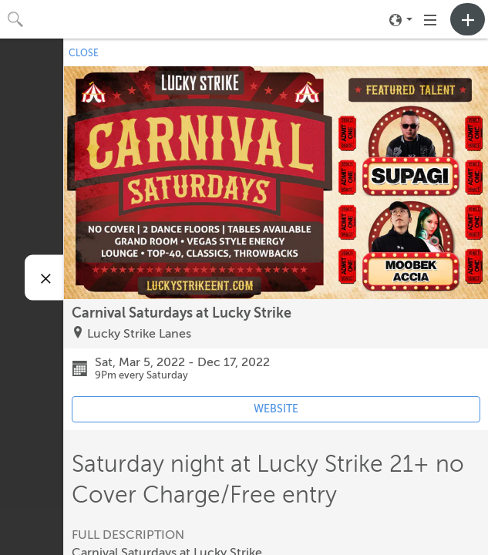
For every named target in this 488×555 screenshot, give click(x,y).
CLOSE (84, 53)
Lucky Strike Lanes (139, 334)
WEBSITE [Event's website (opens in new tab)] (276, 409)
